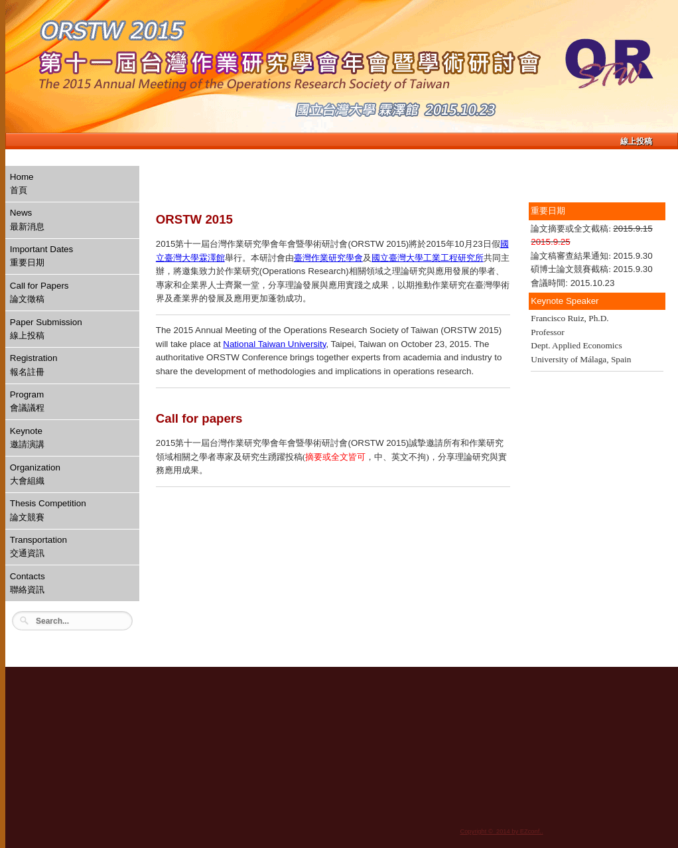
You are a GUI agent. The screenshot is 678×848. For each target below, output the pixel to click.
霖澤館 (212, 258)
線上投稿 (636, 141)
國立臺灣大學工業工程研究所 (428, 258)
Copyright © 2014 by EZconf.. (501, 831)
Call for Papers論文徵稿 (39, 292)
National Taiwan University (274, 344)
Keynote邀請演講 (27, 437)
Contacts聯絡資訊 (27, 583)
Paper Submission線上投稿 (46, 328)
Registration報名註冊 (34, 364)
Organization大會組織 (35, 474)
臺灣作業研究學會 (328, 258)
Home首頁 (22, 183)
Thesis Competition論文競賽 (48, 510)
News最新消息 (27, 219)
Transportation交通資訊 (38, 546)
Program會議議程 (27, 401)
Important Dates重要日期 (42, 255)
